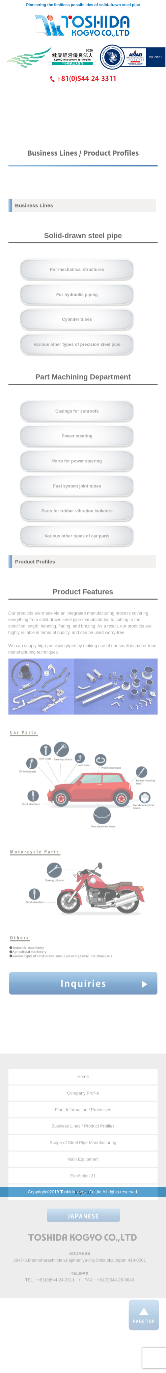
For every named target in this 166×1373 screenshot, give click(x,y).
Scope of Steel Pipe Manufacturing (83, 1153)
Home (83, 1087)
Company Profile (83, 1104)
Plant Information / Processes (83, 1120)
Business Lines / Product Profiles (82, 1137)
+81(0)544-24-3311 (56, 1291)
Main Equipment (83, 1170)
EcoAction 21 (82, 1186)
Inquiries (83, 1203)
